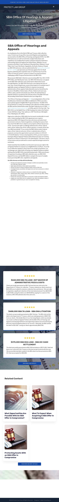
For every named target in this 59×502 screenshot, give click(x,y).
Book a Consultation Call (29, 34)
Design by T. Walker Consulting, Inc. (42, 500)
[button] (53, 7)
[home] (14, 7)
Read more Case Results (29, 363)
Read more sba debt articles (29, 464)
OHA (30, 99)
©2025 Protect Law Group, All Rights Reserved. (21, 500)
